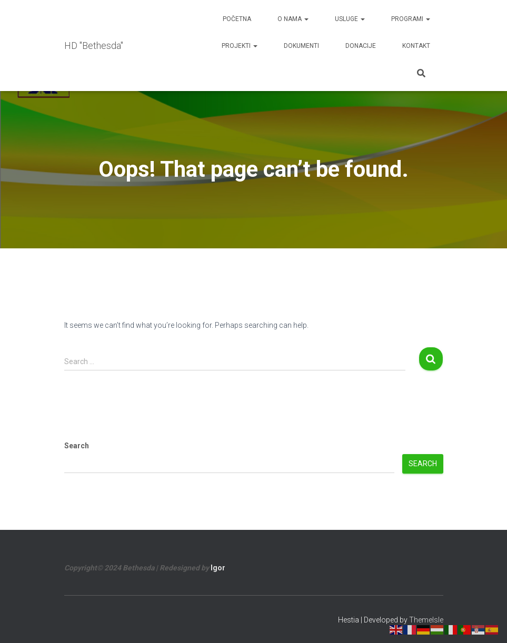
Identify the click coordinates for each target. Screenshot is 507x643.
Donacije (360, 45)
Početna (237, 19)
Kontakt (416, 45)
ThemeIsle (426, 620)
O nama (293, 19)
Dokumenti (301, 45)
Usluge (350, 19)
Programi (410, 19)
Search (76, 445)
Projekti (239, 45)
